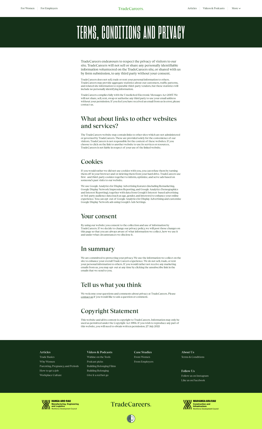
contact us (87, 297)
